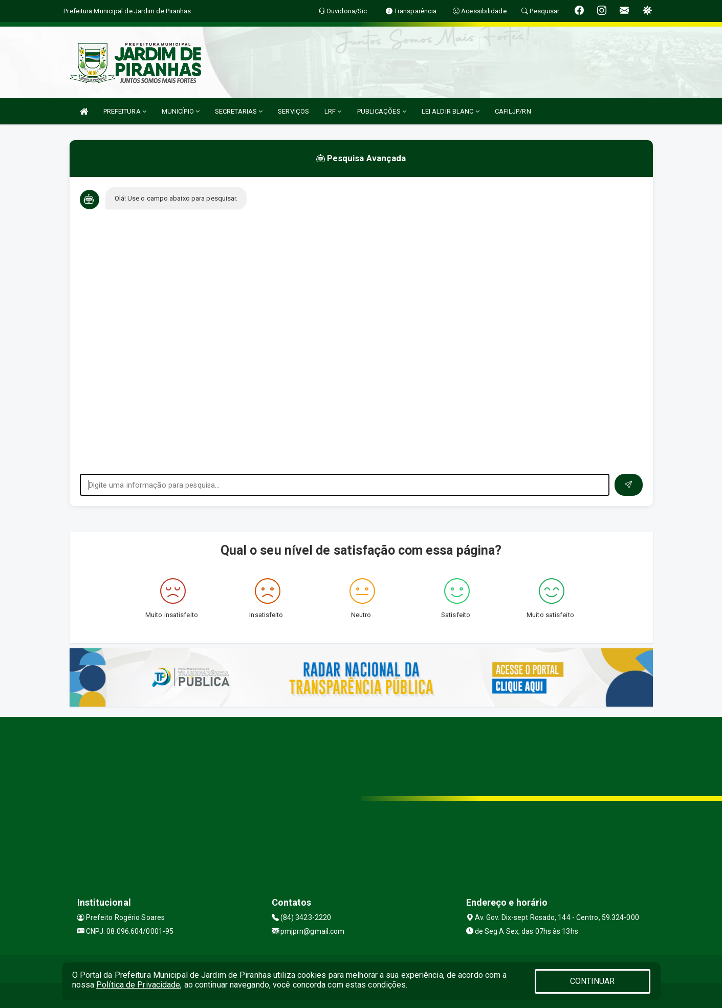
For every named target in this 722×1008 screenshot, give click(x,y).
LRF (333, 111)
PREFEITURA (124, 111)
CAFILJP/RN (513, 111)
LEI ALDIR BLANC (450, 111)
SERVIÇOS (293, 111)
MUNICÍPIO (181, 111)
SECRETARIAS (238, 111)
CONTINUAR (592, 981)
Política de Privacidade (138, 985)
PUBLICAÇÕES (381, 111)
